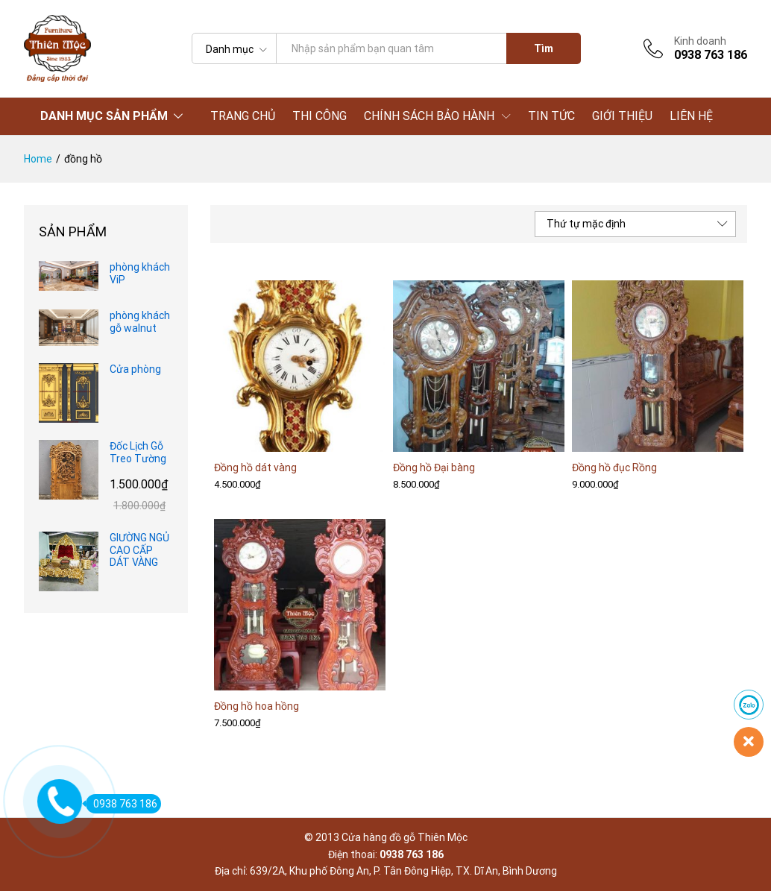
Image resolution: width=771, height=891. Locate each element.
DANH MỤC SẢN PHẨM (104, 116)
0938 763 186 (121, 804)
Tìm (543, 48)
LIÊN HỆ (691, 116)
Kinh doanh (700, 41)
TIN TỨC (551, 116)
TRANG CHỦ (242, 116)
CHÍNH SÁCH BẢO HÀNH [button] (429, 116)
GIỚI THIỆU (622, 116)
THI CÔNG (319, 116)
